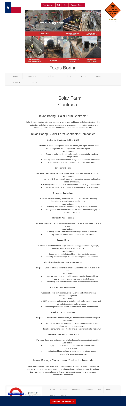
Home (15, 76)
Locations (68, 76)
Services (31, 76)
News (98, 76)
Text (65, 5)
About (16, 82)
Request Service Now (63, 401)
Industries (49, 76)
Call (58, 5)
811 (83, 76)
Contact (33, 82)
